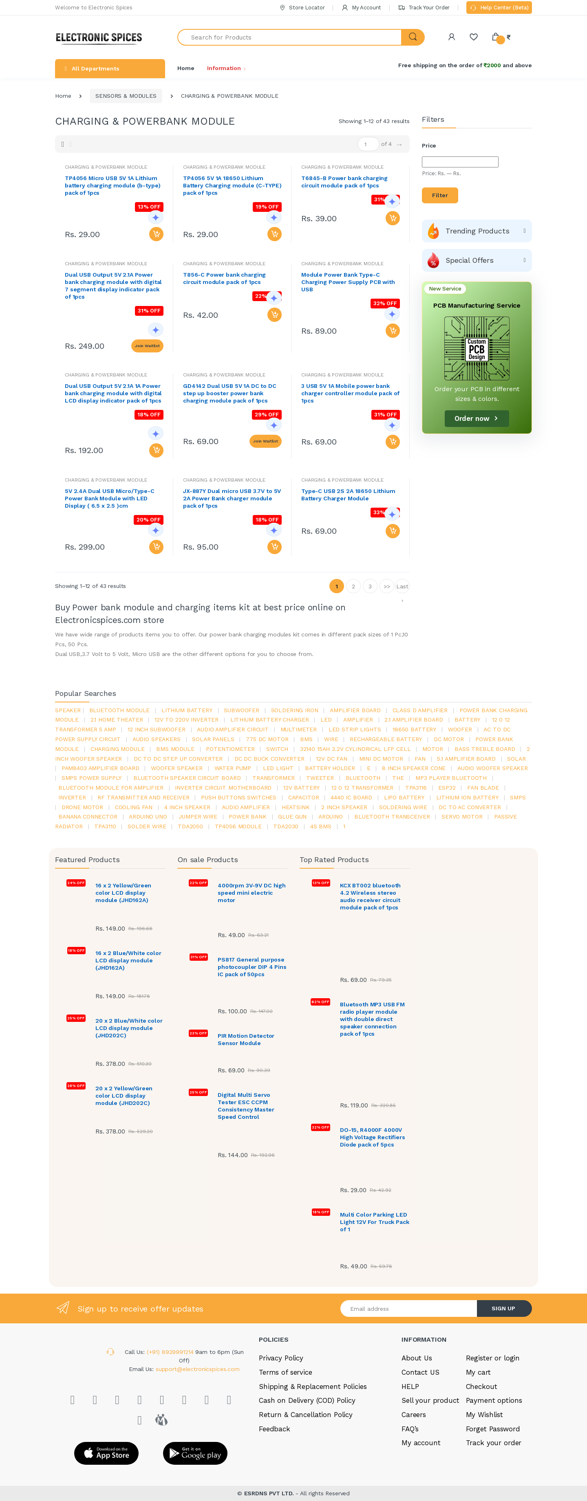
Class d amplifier (420, 710)
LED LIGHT (278, 768)
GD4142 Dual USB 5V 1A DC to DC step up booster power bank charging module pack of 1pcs (229, 393)
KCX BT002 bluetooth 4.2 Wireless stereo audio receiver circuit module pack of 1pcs (370, 896)
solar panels (213, 739)
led (326, 719)
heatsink (296, 807)
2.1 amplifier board (413, 719)
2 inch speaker (344, 807)
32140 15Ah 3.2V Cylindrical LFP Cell (355, 749)
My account (421, 1443)
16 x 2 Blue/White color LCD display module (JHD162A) (128, 960)
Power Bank (248, 816)
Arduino (330, 816)
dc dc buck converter (269, 758)
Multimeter (298, 729)
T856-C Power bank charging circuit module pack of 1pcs (224, 278)
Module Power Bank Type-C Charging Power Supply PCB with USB (348, 282)
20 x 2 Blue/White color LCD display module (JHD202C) (129, 1028)
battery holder (330, 768)
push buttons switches (238, 797)
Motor (432, 749)
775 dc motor (267, 739)
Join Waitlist (147, 345)
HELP (410, 1386)
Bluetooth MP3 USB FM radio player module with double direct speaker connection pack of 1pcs (372, 1019)
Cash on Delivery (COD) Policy (307, 1400)
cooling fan (133, 807)
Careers (414, 1415)
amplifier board (355, 710)
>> (387, 586)
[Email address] (408, 1308)
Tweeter (320, 778)
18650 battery (414, 729)
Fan (420, 758)
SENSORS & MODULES (126, 95)
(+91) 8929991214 (171, 1352)
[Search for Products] (289, 37)
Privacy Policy (281, 1358)
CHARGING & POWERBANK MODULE (224, 167)
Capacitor (303, 797)
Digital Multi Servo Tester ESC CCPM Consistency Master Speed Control (246, 1106)
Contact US (420, 1372)
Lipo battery (404, 797)
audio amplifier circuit (233, 729)
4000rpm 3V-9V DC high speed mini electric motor (252, 892)
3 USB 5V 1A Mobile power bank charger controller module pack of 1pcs (350, 393)
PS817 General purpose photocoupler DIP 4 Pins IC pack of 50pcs (252, 966)
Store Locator (302, 7)
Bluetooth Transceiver (392, 816)
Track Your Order (424, 7)
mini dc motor (381, 758)
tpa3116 (416, 787)
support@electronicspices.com (198, 1369)
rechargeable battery (386, 739)
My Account (361, 7)
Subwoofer (241, 710)
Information (224, 68)
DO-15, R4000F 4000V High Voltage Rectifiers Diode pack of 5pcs (372, 1137)
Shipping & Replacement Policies (313, 1386)
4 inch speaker (187, 807)
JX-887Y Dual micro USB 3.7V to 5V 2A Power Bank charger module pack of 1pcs (232, 498)
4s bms (320, 826)
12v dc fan (331, 758)
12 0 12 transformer (362, 787)
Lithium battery (186, 710)
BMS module (175, 749)
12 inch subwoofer (156, 729)
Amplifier (358, 719)
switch (277, 749)
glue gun (292, 816)
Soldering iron (294, 710)
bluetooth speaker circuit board (187, 778)
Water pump (233, 768)
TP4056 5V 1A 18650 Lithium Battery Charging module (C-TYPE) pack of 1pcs (232, 185)
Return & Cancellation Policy (306, 1415)
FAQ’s (410, 1429)
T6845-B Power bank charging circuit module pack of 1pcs (344, 182)
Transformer (273, 778)
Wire (331, 739)
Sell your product (430, 1400)
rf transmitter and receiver (143, 797)
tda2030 (285, 826)
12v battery (301, 787)
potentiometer (230, 749)
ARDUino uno (148, 816)
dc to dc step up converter (178, 758)
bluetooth (363, 778)
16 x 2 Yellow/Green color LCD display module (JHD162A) (123, 892)
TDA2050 (190, 826)
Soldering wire (403, 807)
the (398, 778)
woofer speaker (177, 768)
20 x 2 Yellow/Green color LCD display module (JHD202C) (123, 1095)
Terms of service (285, 1372)
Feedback (274, 1429)
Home (185, 68)
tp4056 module (238, 826)
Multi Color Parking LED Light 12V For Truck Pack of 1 (374, 1221)
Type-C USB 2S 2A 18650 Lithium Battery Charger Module (348, 495)
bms (306, 739)
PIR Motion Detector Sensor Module (246, 1039)
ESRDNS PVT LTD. (270, 1493)
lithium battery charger (269, 719)
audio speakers (156, 739)
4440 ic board (351, 797)
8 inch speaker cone (414, 768)
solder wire (147, 826)
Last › (402, 588)
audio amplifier (246, 807)
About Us (417, 1358)
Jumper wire (198, 816)
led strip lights (355, 729)
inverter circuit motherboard (223, 787)
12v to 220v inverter (186, 719)
